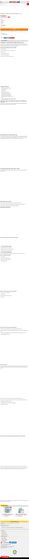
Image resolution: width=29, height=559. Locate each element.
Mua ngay (14, 29)
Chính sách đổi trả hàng (4, 534)
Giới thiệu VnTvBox (3, 532)
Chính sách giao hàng (4, 540)
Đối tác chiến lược (3, 533)
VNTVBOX (20, 500)
